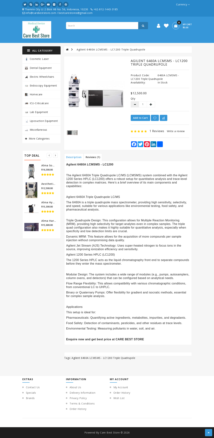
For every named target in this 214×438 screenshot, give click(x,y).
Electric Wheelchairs (39, 76)
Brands (30, 398)
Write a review (176, 131)
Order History (78, 409)
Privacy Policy (78, 398)
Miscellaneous (36, 129)
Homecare (34, 94)
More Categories (39, 138)
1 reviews (156, 131)
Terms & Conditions (82, 403)
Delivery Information (82, 392)
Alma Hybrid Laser (53, 202)
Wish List (119, 398)
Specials (31, 392)
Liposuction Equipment (41, 121)
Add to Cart (140, 118)
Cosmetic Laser (37, 59)
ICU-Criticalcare (37, 103)
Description (74, 157)
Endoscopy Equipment (41, 85)
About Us (75, 387)
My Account (120, 387)
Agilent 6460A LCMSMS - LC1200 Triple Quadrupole (111, 49)
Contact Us (33, 387)
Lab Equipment (36, 112)
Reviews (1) (93, 157)
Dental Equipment (38, 68)
